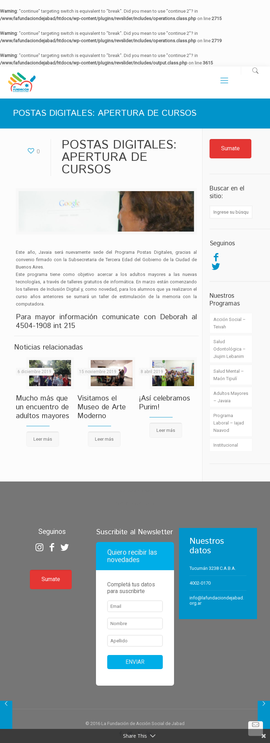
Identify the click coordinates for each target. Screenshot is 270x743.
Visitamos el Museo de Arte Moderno (101, 407)
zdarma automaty (135, 490)
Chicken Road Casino (135, 503)
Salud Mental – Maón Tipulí (228, 375)
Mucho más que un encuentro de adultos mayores (42, 407)
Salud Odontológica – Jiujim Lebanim (229, 349)
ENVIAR (135, 662)
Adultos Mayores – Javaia (230, 397)
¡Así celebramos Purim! (164, 403)
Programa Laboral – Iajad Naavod (228, 423)
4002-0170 (200, 583)
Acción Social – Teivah (229, 323)
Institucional (225, 445)
